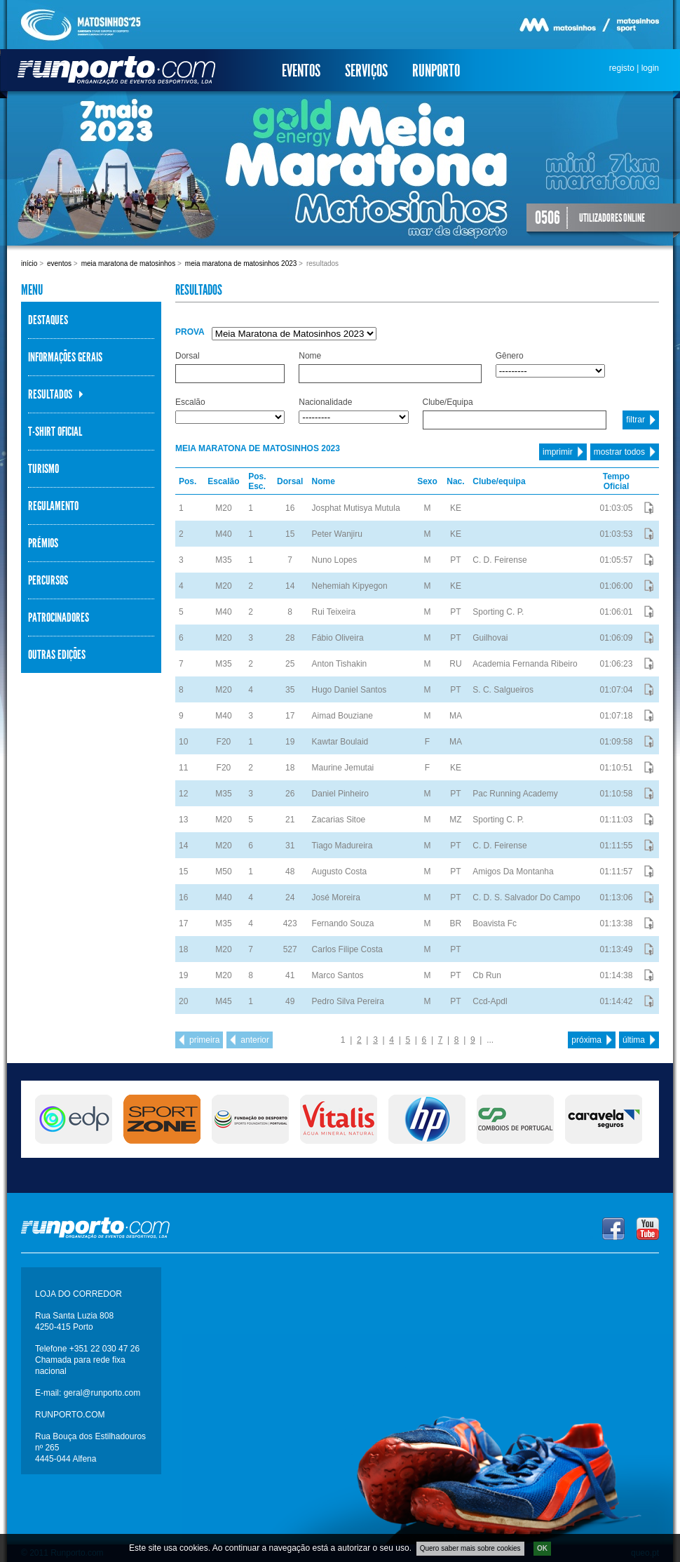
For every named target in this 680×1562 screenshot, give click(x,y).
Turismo (43, 468)
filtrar (635, 420)
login (650, 68)
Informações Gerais (65, 357)
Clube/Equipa (448, 402)
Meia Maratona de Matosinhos (128, 263)
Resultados (50, 394)
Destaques (48, 320)
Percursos (48, 580)
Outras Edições (57, 654)
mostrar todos (619, 452)
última (634, 1040)
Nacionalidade (325, 402)
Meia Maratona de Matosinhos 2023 (241, 263)
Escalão (190, 402)
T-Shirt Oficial (55, 431)
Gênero (510, 356)
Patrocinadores (58, 617)
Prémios (43, 543)
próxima (586, 1040)
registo (621, 68)
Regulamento (53, 506)
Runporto (436, 71)
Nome (310, 356)
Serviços (366, 71)
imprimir (558, 452)
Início (29, 263)
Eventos (301, 71)
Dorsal (187, 356)
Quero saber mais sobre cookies (470, 1552)
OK (542, 1552)
